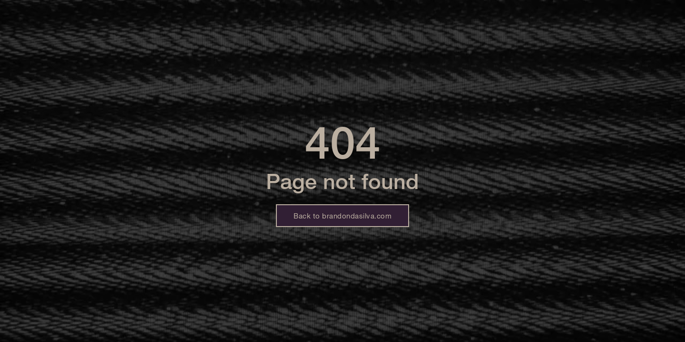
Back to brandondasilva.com (342, 215)
